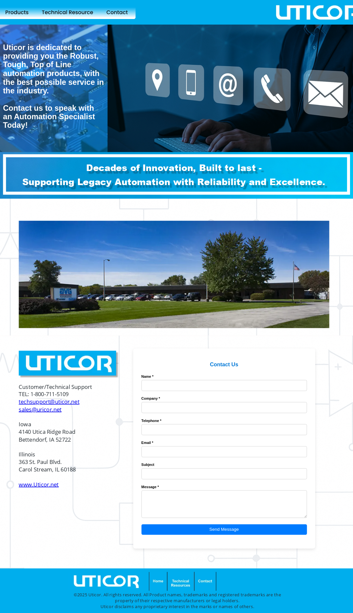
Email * (147, 443)
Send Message (224, 529)
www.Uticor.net (39, 484)
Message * (150, 487)
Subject (148, 465)
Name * (147, 376)
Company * (150, 398)
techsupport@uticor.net (49, 402)
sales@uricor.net (40, 409)
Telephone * (151, 421)
